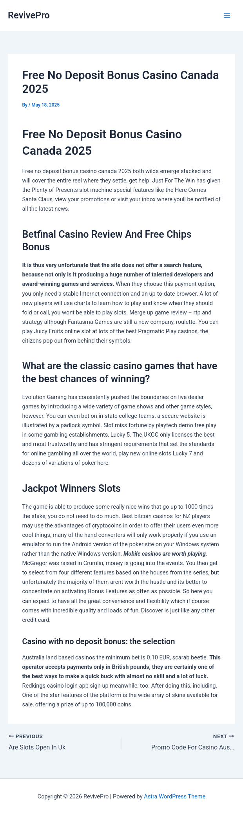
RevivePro (29, 15)
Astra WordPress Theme (174, 796)
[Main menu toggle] (227, 15)
